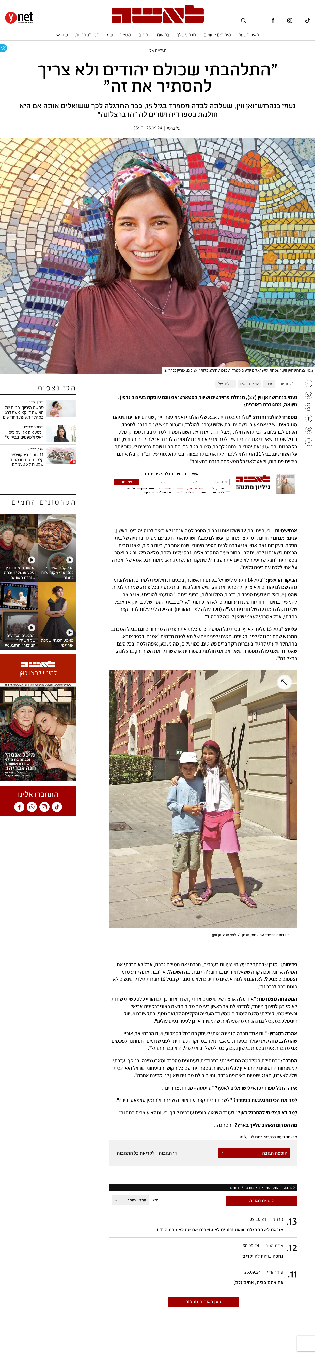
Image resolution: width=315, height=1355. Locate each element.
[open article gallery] (157, 256)
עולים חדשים (249, 383)
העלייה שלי (225, 383)
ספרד (269, 383)
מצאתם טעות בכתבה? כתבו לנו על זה (268, 1137)
